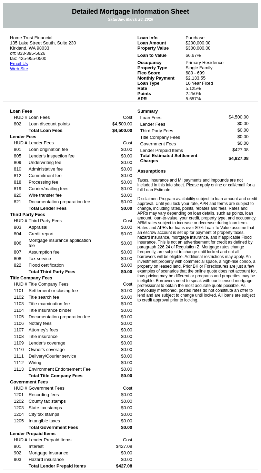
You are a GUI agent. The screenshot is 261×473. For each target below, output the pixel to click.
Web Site (19, 68)
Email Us (19, 63)
